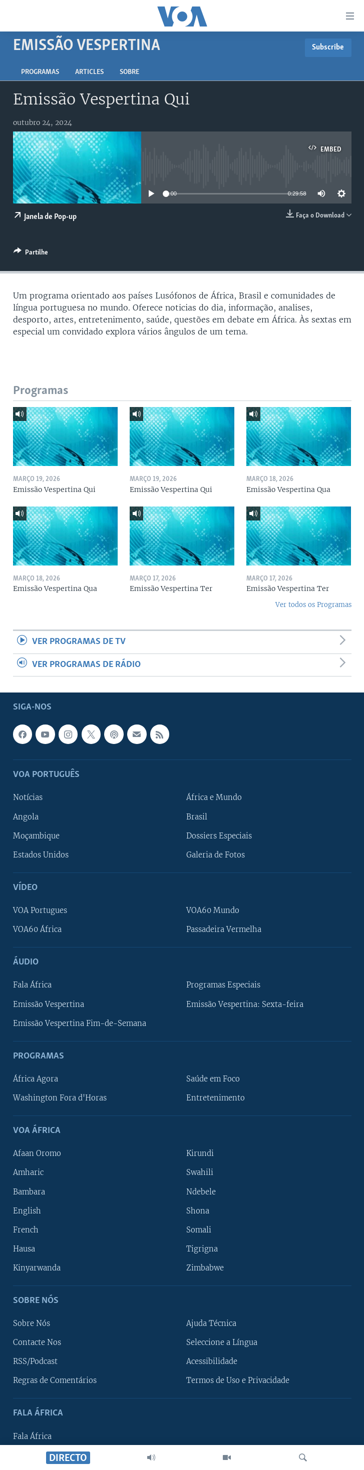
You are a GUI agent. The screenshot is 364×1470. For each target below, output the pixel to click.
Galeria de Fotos (215, 855)
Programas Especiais (223, 985)
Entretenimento (215, 1098)
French (26, 1230)
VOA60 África (37, 929)
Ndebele (201, 1191)
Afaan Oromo (37, 1153)
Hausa (24, 1249)
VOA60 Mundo (212, 910)
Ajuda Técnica (211, 1323)
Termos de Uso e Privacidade (237, 1380)
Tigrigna (202, 1249)
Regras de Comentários (55, 1380)
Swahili (199, 1172)
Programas (40, 72)
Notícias (28, 797)
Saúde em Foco (213, 1079)
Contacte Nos (37, 1342)
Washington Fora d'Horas (60, 1098)
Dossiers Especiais (219, 835)
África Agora (35, 1079)
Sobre (129, 72)
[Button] (31, 254)
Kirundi (200, 1153)
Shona (197, 1210)
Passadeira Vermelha (223, 929)
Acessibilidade (211, 1361)
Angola (26, 816)
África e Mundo (214, 797)
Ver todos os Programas (313, 604)
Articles (89, 72)
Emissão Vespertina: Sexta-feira (244, 1004)
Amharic (28, 1172)
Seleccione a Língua (221, 1342)
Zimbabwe (205, 1268)
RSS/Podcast (35, 1361)
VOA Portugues (40, 910)
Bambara (29, 1191)
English (27, 1210)
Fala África (32, 985)
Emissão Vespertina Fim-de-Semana (79, 1023)
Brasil (196, 816)
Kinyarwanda (37, 1268)
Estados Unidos (41, 855)
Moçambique (36, 835)
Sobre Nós (31, 1323)
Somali (198, 1230)
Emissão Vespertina (48, 1004)
